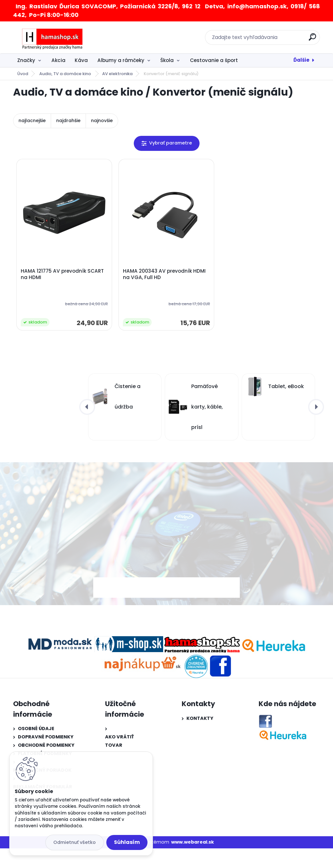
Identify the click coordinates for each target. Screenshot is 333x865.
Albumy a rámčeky (120, 60)
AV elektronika (117, 74)
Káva (81, 60)
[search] (312, 39)
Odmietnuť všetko (74, 842)
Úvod (22, 74)
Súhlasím (127, 842)
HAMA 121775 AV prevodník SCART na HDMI (62, 274)
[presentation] (87, 407)
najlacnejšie (32, 120)
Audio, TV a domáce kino (65, 74)
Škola (167, 60)
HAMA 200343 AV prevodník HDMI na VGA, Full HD (164, 274)
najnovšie (102, 120)
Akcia (58, 60)
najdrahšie (68, 120)
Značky (26, 60)
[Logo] (52, 37)
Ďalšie (301, 60)
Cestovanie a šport (214, 60)
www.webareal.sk (192, 842)
